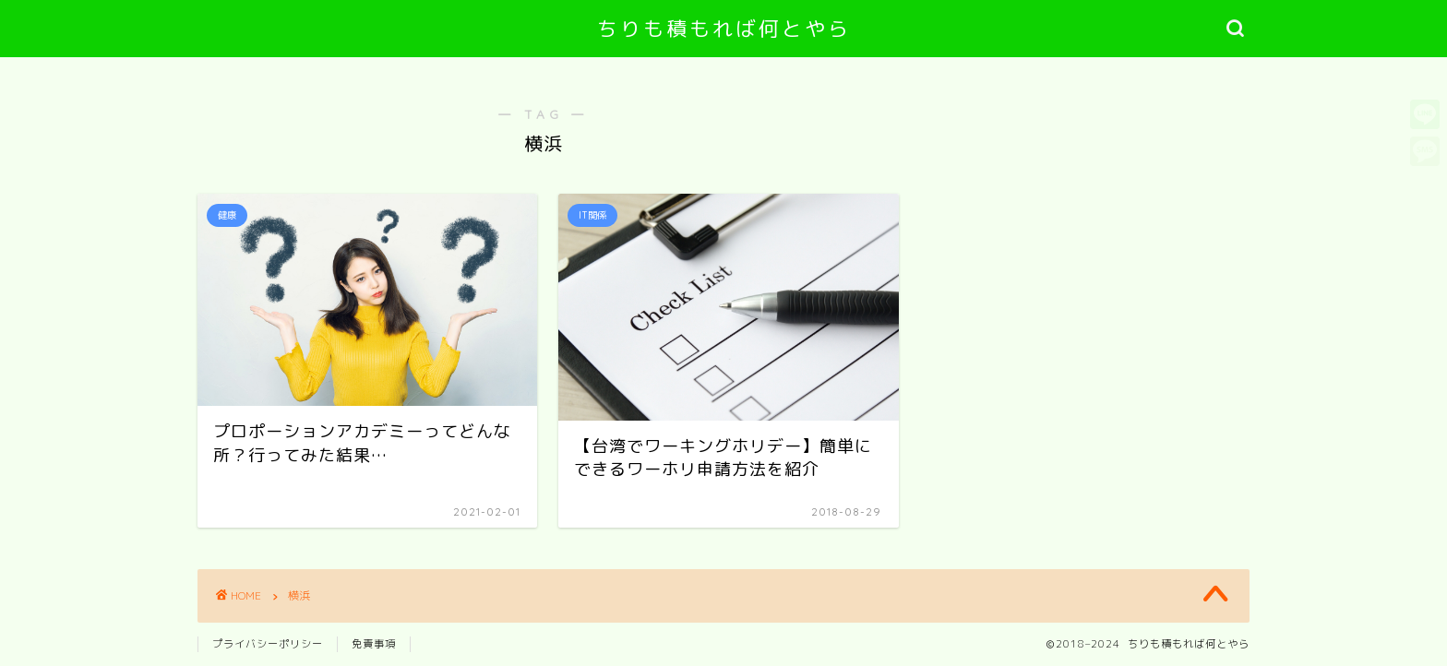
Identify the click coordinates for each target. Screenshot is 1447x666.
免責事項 (374, 643)
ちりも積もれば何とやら (724, 28)
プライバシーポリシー (267, 643)
